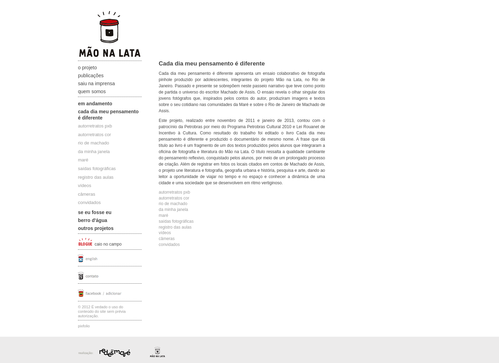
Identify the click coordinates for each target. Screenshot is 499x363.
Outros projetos (96, 228)
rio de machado (93, 142)
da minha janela (94, 151)
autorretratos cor (94, 134)
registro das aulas (96, 177)
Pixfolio (84, 326)
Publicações (91, 75)
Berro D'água (92, 220)
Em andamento (95, 103)
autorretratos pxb (95, 126)
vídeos (84, 185)
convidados (89, 202)
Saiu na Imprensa (96, 83)
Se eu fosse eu (95, 212)
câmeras (86, 194)
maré (83, 159)
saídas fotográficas (97, 168)
